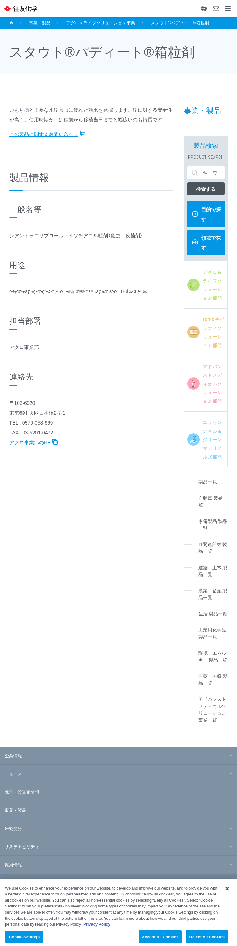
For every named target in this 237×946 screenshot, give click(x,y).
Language (204, 8)
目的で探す (211, 214)
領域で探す (211, 242)
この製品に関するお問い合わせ (43, 134)
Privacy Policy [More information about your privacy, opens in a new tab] (96, 929)
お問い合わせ (216, 8)
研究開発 (13, 828)
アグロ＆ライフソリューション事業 (100, 22)
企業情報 (13, 755)
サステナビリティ (22, 846)
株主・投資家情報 (22, 792)
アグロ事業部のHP (30, 442)
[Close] (227, 894)
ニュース (13, 774)
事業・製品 (40, 22)
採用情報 (13, 865)
